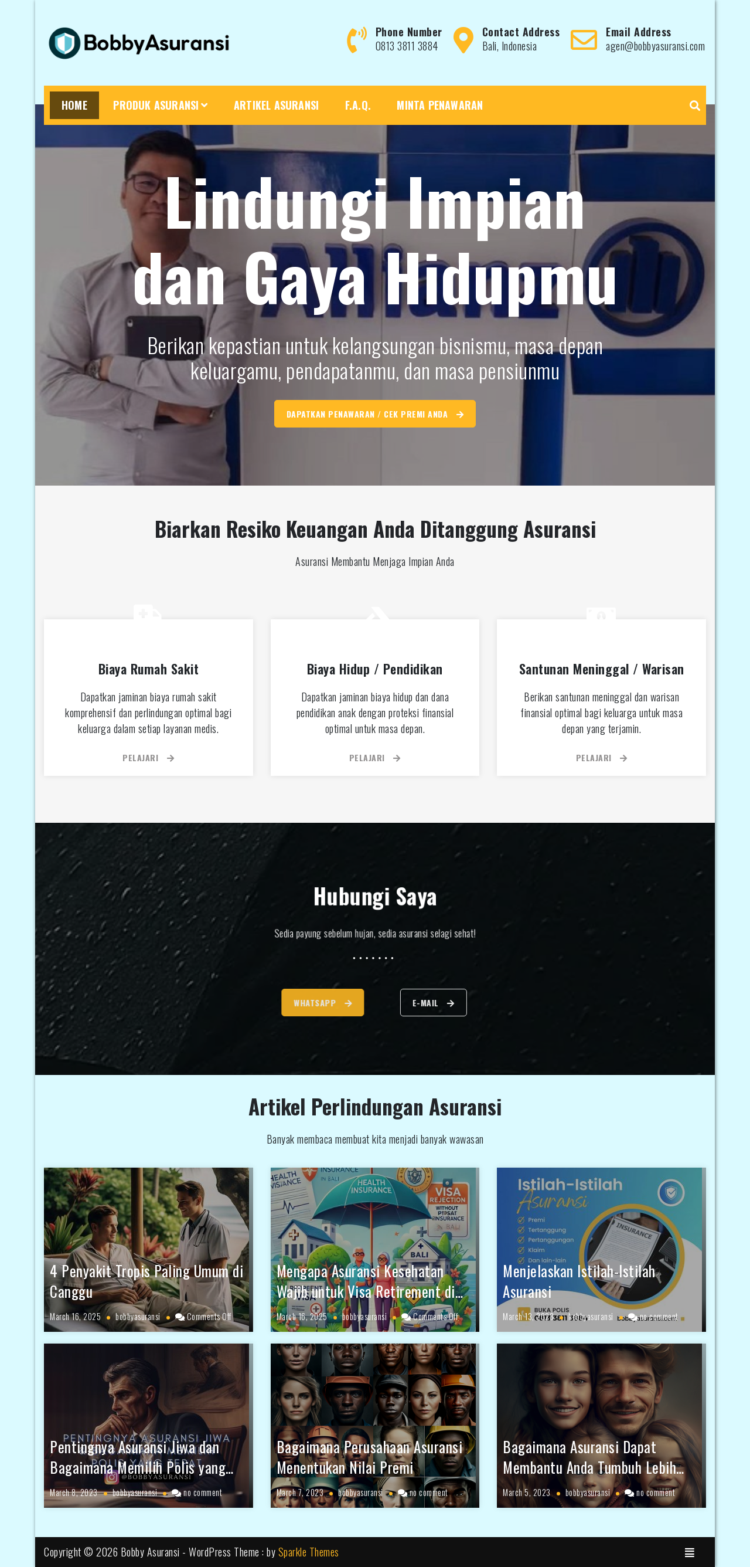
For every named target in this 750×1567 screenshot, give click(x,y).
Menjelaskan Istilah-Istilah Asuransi (579, 1281)
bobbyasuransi (138, 1316)
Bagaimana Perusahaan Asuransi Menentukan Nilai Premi (370, 1457)
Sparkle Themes (308, 1551)
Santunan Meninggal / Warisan (601, 668)
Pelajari (148, 757)
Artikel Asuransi (276, 105)
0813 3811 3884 (407, 45)
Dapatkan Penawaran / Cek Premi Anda (375, 414)
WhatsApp (286, 1002)
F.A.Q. (358, 105)
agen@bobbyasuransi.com (655, 45)
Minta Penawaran (440, 105)
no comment (659, 1316)
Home (74, 105)
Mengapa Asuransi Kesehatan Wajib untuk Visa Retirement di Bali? (366, 1291)
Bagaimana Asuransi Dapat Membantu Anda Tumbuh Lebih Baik (589, 1467)
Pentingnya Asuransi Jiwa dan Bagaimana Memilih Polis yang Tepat (138, 1467)
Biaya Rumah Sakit (148, 668)
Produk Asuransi (156, 105)
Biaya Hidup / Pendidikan (375, 668)
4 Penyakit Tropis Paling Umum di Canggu (146, 1281)
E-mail (463, 1002)
